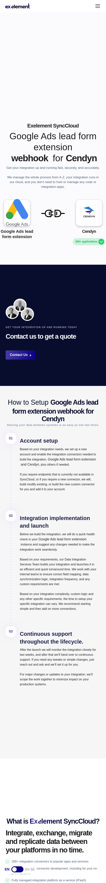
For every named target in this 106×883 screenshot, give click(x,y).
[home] (17, 6)
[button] (97, 6)
